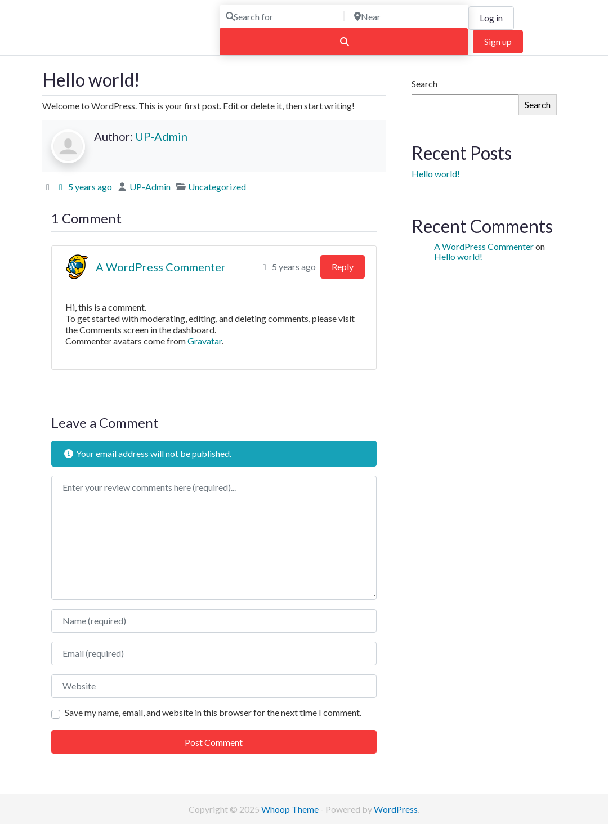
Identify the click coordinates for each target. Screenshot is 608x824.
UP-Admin (161, 136)
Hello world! (436, 173)
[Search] (344, 41)
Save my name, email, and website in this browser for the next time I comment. (213, 712)
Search (424, 83)
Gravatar (204, 340)
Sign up (498, 41)
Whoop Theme (290, 809)
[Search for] (281, 16)
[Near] (408, 16)
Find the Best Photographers (98, 40)
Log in (491, 17)
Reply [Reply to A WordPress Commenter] (343, 266)
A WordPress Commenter (161, 267)
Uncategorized (217, 186)
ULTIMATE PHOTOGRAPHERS (122, 22)
